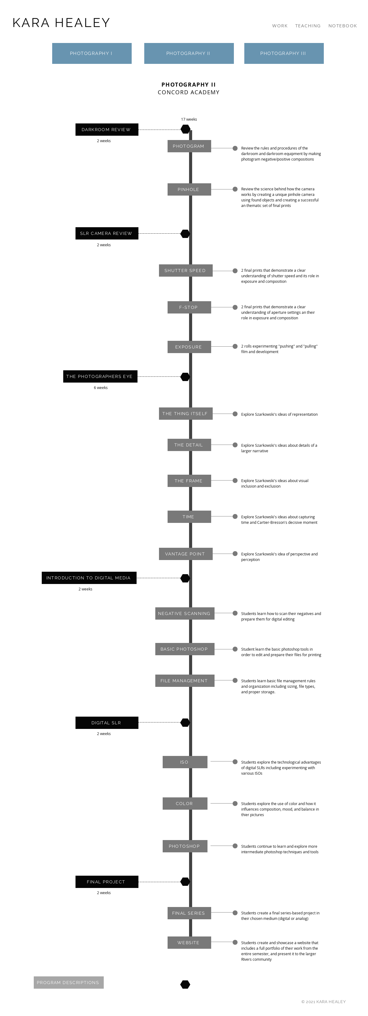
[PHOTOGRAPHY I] (92, 53)
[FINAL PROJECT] (107, 882)
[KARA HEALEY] (62, 22)
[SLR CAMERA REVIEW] (107, 233)
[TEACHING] (309, 25)
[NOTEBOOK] (343, 25)
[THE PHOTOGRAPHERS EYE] (100, 376)
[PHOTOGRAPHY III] (284, 53)
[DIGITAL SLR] (107, 723)
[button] (189, 146)
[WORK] (280, 25)
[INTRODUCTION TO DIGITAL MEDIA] (89, 578)
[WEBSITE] (189, 942)
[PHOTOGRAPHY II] (189, 53)
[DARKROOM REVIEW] (107, 129)
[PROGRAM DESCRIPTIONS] (69, 982)
